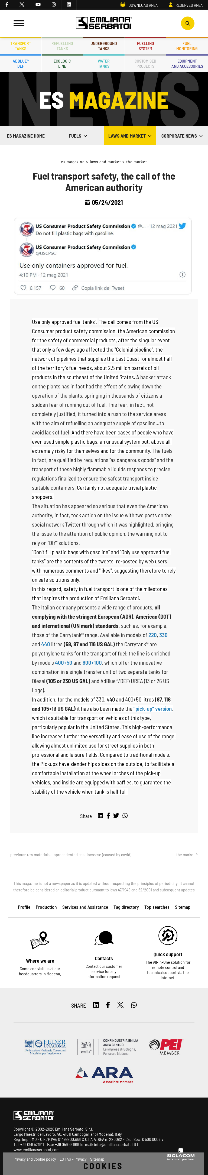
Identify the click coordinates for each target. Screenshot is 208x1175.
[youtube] (38, 5)
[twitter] (22, 5)
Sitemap (97, 1158)
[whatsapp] (125, 816)
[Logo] (104, 23)
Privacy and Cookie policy (35, 1158)
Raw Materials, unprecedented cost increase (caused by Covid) (79, 854)
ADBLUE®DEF (21, 63)
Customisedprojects (145, 63)
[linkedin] (69, 5)
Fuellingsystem (145, 46)
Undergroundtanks (103, 46)
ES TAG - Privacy (73, 1158)
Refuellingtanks (62, 46)
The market (136, 161)
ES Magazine (73, 161)
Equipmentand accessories (187, 63)
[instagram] (53, 5)
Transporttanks (20, 46)
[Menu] (19, 23)
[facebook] (7, 5)
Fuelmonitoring (187, 46)
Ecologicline (62, 63)
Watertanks (104, 63)
